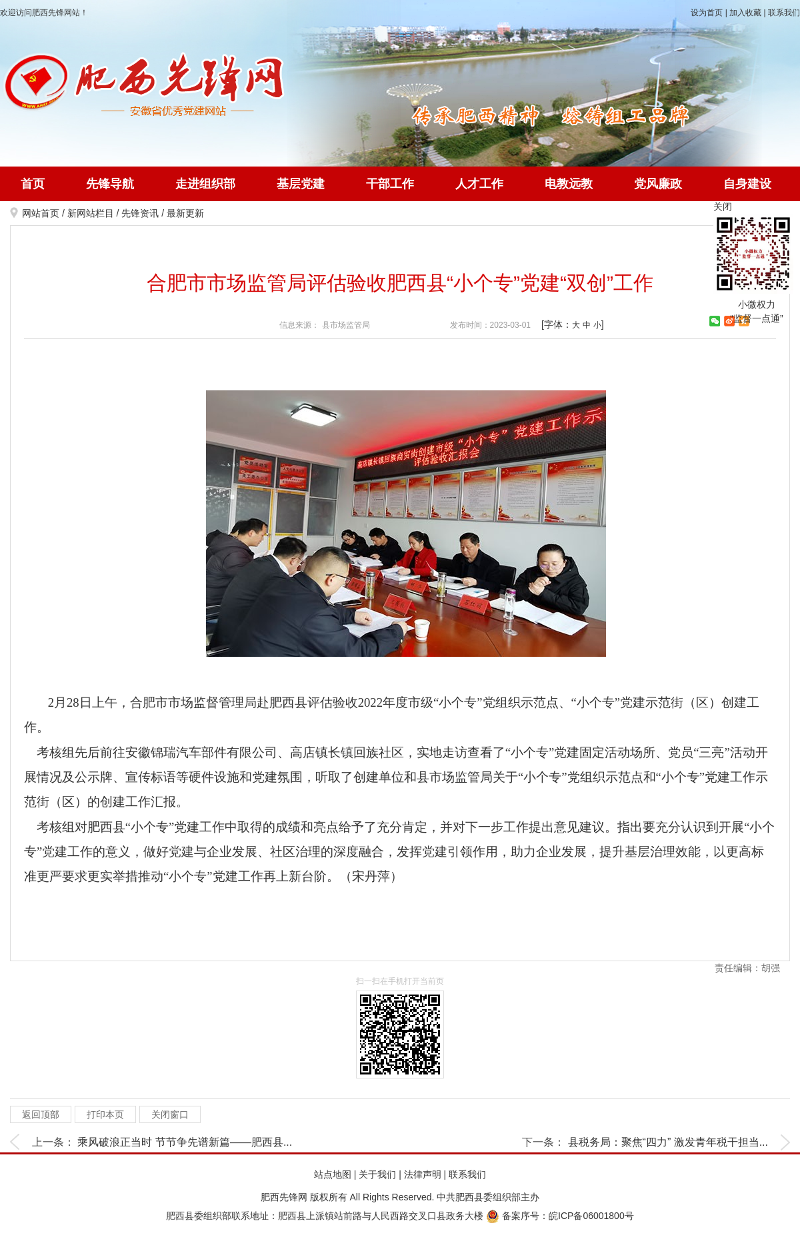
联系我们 (784, 12)
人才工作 (479, 184)
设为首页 (707, 12)
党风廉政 (658, 184)
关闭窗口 (170, 1114)
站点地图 (332, 1174)
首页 (33, 184)
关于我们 (377, 1174)
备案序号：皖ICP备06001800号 (560, 1215)
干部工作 (390, 184)
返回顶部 (40, 1114)
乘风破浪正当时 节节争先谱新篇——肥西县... (184, 1142)
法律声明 (422, 1174)
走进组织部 (205, 184)
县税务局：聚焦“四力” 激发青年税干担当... (668, 1142)
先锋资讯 (140, 213)
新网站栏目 (90, 213)
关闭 (722, 206)
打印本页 (105, 1114)
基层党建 (301, 184)
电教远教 (569, 184)
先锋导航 (110, 184)
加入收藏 (745, 12)
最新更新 (185, 213)
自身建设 (747, 184)
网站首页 (40, 213)
